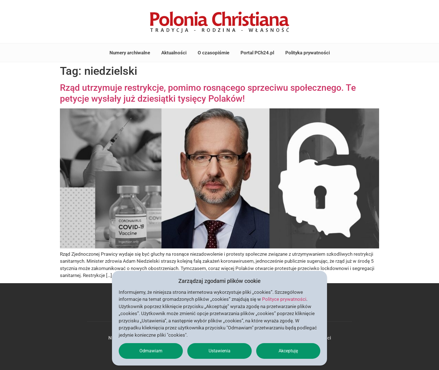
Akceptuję (288, 350)
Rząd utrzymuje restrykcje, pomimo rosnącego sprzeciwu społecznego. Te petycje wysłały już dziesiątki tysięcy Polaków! (208, 93)
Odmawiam (150, 350)
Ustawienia (219, 350)
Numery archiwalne (129, 52)
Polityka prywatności (307, 52)
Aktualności (173, 52)
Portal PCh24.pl (257, 52)
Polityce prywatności (284, 299)
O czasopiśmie (213, 52)
